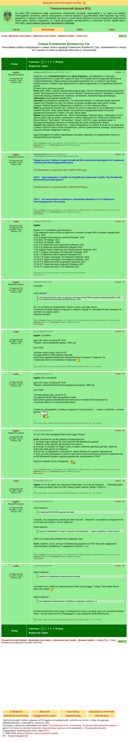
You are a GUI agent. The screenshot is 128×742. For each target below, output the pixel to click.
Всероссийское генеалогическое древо (37, 733)
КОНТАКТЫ (73, 711)
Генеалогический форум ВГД (70, 8)
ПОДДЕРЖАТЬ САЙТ (44, 715)
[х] (84, 2)
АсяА (16, 332)
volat (16, 221)
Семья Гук (82, 36)
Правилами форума (95, 728)
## (124, 72)
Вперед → (60, 62)
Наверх (118, 72)
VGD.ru (16, 30)
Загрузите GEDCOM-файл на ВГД (62, 2)
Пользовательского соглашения (64, 725)
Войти (80, 30)
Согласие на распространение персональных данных (37, 728)
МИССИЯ (44, 711)
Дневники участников (20, 36)
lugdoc (44, 66)
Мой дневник (38, 147)
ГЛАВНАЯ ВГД (73, 715)
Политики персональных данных (100, 725)
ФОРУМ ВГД (101, 715)
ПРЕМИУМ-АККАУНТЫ (16, 715)
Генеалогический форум (13, 640)
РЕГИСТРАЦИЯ (48, 30)
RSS (46, 730)
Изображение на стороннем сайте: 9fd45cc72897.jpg (60, 170)
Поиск (112, 30)
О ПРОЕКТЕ (16, 711)
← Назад (13, 64)
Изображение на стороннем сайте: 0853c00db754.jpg (60, 187)
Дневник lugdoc (66, 36)
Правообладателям (18, 736)
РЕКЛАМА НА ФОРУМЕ (101, 711)
